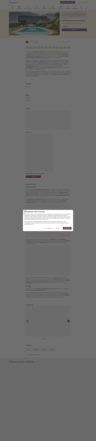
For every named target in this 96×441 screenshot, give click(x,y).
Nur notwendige (48, 228)
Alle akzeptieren (67, 228)
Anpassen (58, 228)
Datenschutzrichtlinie (43, 219)
